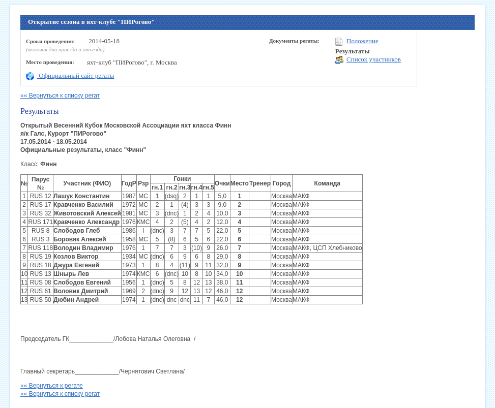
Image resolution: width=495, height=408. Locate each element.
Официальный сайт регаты (70, 75)
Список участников (368, 59)
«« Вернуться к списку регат (60, 95)
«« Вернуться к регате (51, 385)
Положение (356, 41)
